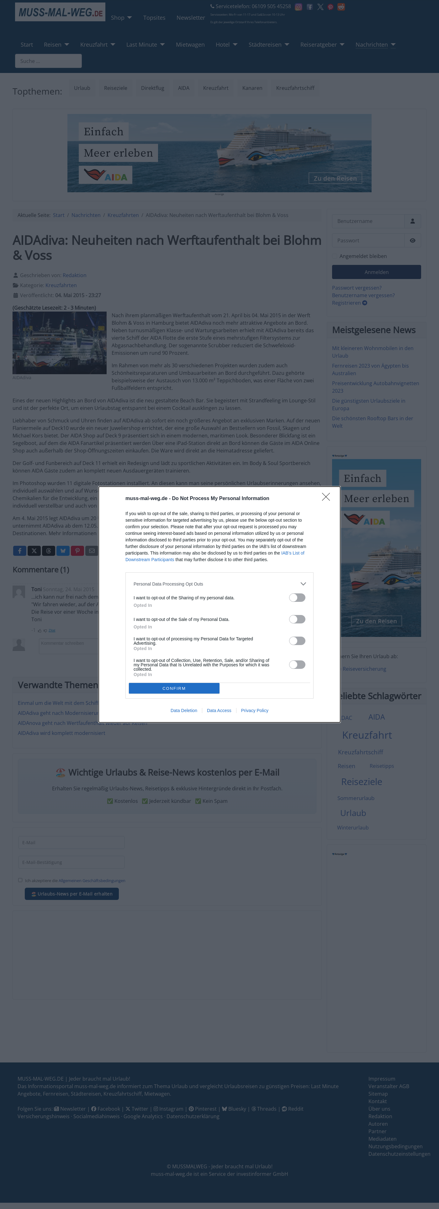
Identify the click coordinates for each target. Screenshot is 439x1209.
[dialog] (219, 604)
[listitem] (219, 584)
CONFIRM (174, 688)
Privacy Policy (254, 710)
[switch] (297, 597)
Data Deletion (184, 710)
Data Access (219, 710)
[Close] (328, 499)
